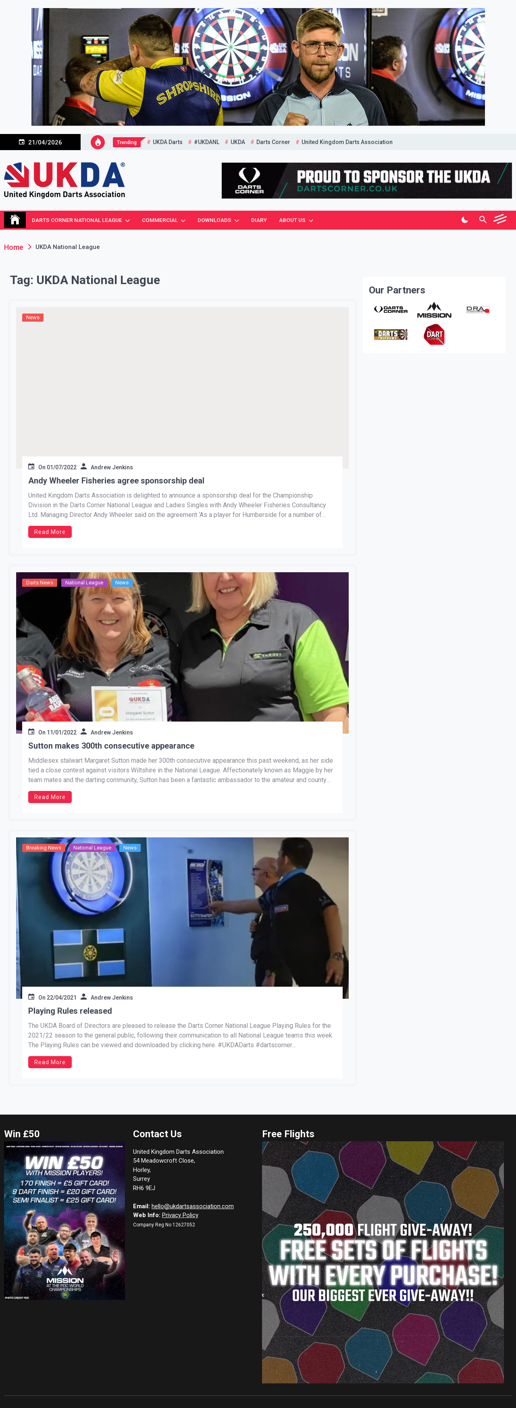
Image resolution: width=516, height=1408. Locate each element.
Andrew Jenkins (112, 467)
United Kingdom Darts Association (347, 142)
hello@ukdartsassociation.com (193, 1206)
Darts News (39, 583)
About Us (292, 220)
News (33, 317)
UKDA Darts (168, 142)
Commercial (160, 220)
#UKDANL (206, 142)
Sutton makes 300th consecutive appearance (111, 746)
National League (84, 583)
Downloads (214, 220)
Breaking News (43, 848)
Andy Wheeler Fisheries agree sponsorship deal (116, 480)
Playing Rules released (70, 1011)
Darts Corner (273, 142)
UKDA (238, 142)
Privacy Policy (180, 1215)
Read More (50, 532)
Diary (259, 220)
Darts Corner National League (77, 220)
